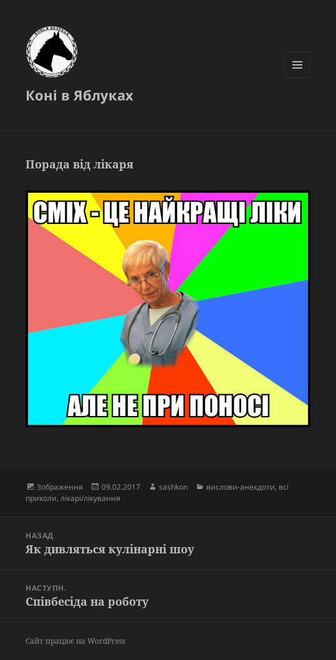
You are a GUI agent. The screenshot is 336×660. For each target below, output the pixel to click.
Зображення (60, 487)
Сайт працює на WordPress (75, 641)
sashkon (173, 487)
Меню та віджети (297, 77)
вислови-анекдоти (240, 487)
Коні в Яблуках (79, 94)
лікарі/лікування (90, 498)
